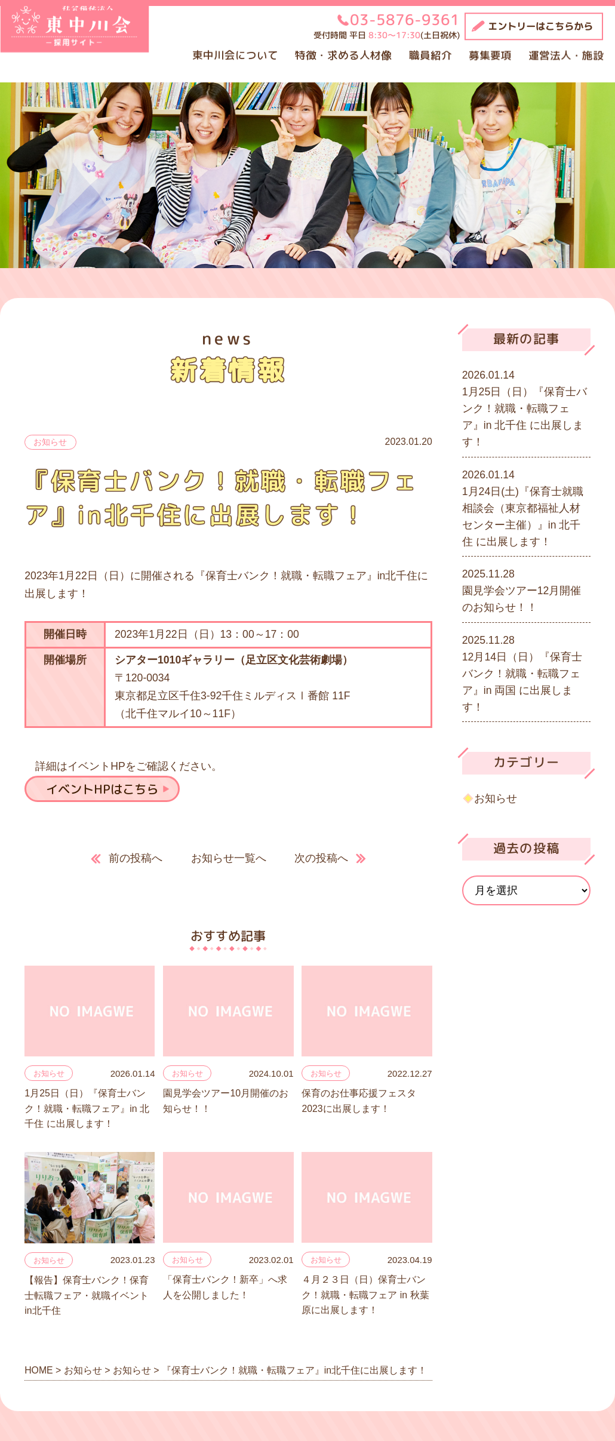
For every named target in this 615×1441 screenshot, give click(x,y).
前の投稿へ (135, 858)
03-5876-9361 (405, 19)
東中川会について (235, 55)
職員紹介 (430, 55)
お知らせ (50, 442)
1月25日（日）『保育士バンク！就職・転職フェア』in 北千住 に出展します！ (86, 1108)
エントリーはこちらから (540, 26)
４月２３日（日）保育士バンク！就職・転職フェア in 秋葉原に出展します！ (365, 1294)
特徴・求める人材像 (343, 55)
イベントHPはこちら (102, 789)
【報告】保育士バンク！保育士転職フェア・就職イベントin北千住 (86, 1295)
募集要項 (490, 55)
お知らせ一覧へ (228, 858)
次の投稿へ (321, 858)
